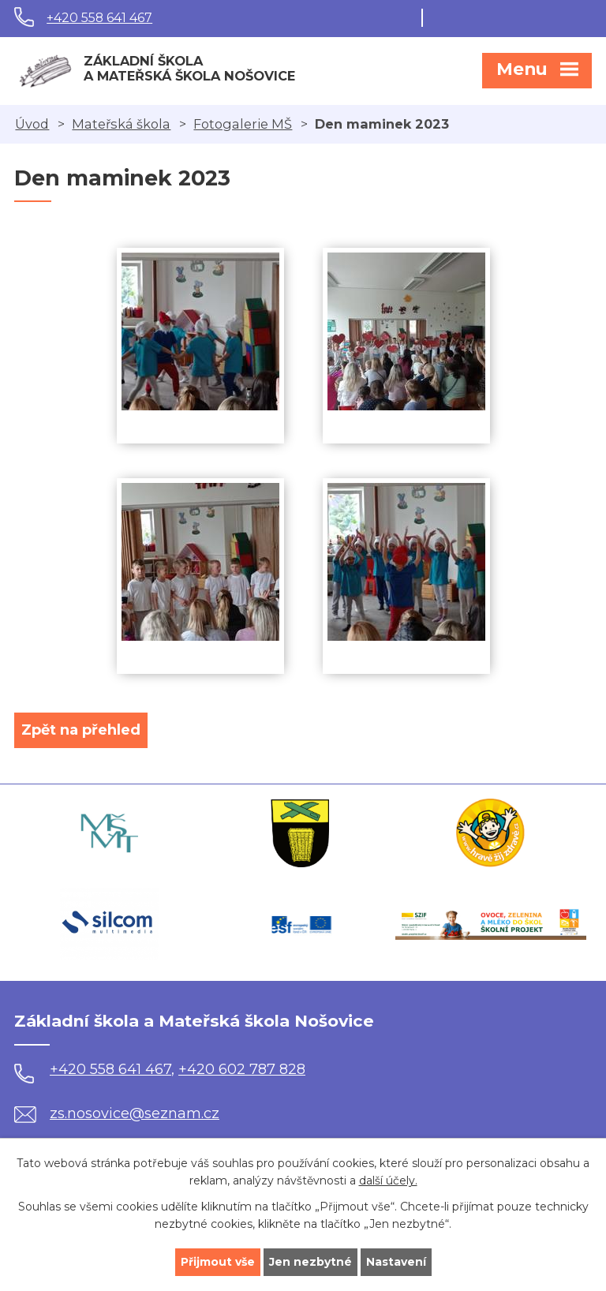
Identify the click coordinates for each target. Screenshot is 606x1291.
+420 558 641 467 (99, 17)
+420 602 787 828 (241, 1069)
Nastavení (396, 1262)
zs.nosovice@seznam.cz (116, 1113)
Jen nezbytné (310, 1262)
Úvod (32, 124)
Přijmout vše (218, 1262)
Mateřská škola (121, 124)
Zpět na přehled (80, 730)
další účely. (388, 1181)
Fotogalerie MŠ (242, 124)
